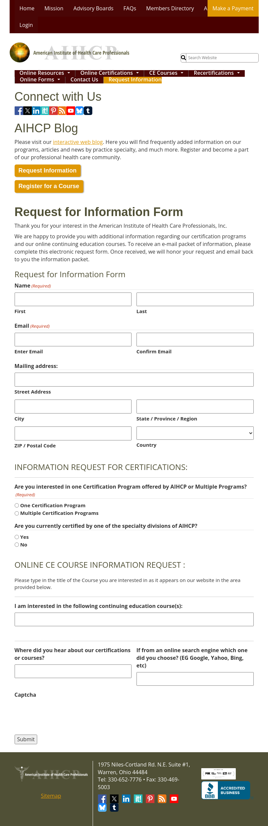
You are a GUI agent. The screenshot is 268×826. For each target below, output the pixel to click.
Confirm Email (154, 351)
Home (27, 8)
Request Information (135, 80)
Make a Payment (233, 8)
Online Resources (46, 73)
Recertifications (218, 73)
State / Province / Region (166, 418)
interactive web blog (78, 142)
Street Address (33, 391)
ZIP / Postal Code (35, 445)
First (20, 311)
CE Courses (167, 73)
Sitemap (51, 795)
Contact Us (84, 80)
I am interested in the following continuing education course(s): (99, 606)
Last (141, 311)
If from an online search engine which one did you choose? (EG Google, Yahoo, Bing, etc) (192, 658)
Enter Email (29, 351)
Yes (24, 536)
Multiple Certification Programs (59, 513)
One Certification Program (53, 505)
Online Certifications (111, 73)
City (19, 418)
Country (146, 444)
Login (26, 25)
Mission (54, 8)
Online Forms (41, 80)
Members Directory (170, 8)
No (23, 544)
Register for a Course (49, 186)
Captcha (25, 694)
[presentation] (65, 714)
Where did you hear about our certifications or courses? (73, 654)
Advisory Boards (93, 8)
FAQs (130, 8)
